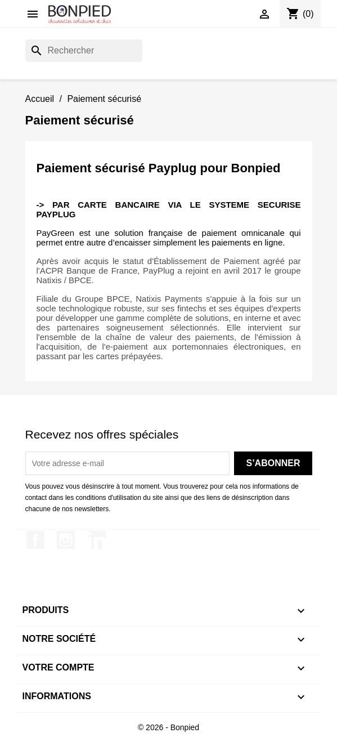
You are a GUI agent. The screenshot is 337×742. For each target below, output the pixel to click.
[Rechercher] (83, 50)
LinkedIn (97, 540)
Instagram (66, 540)
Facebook (35, 540)
